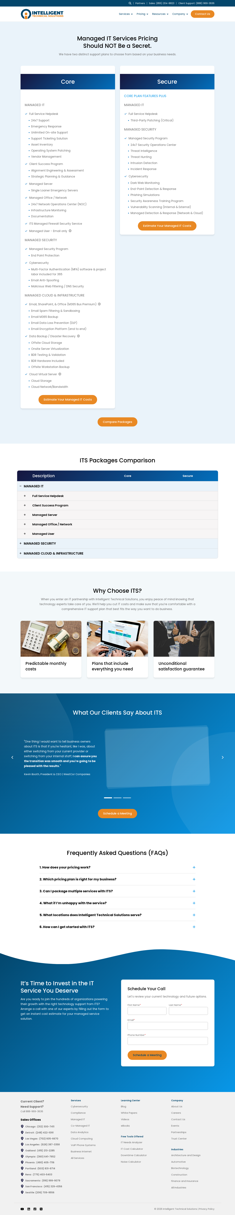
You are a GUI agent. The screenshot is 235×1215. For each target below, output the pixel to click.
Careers (176, 1112)
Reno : (29, 1174)
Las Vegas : (32, 1138)
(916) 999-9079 (51, 1180)
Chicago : (31, 1126)
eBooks (125, 1125)
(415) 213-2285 (46, 1150)
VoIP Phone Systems (83, 1145)
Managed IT (78, 1119)
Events (175, 1125)
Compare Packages (117, 422)
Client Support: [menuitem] (196, 3)
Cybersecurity (79, 1106)
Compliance (78, 1112)
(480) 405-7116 (45, 1162)
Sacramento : (33, 1180)
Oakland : (31, 1150)
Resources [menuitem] (158, 14)
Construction (179, 1174)
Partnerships (178, 1132)
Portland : (31, 1168)
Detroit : (30, 1132)
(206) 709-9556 (44, 1192)
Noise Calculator (131, 1161)
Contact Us (202, 14)
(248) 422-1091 (45, 1132)
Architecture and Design (186, 1155)
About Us (176, 1106)
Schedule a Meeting (117, 813)
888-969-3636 (34, 1111)
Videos (125, 1119)
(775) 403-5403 (42, 1174)
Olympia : (31, 1156)
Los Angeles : (33, 1144)
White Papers (129, 1112)
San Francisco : (34, 1186)
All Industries (178, 1187)
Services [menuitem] (124, 14)
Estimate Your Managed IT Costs (68, 399)
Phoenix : (30, 1162)
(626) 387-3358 (50, 1144)
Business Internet (81, 1151)
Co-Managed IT (80, 1125)
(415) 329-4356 (53, 1186)
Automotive (178, 1161)
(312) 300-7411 (45, 1126)
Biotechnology (180, 1168)
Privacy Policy (206, 1209)
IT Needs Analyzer (131, 1142)
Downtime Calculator (134, 1155)
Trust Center (179, 1138)
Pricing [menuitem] (141, 14)
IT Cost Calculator (132, 1149)
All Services (77, 1158)
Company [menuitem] (178, 14)
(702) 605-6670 (48, 1138)
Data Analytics (79, 1132)
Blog (123, 1106)
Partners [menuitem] (140, 3)
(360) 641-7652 (46, 1156)
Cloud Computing (82, 1138)
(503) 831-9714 (46, 1168)
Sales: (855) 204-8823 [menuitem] (161, 3)
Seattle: (30, 1192)
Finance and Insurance (184, 1181)
